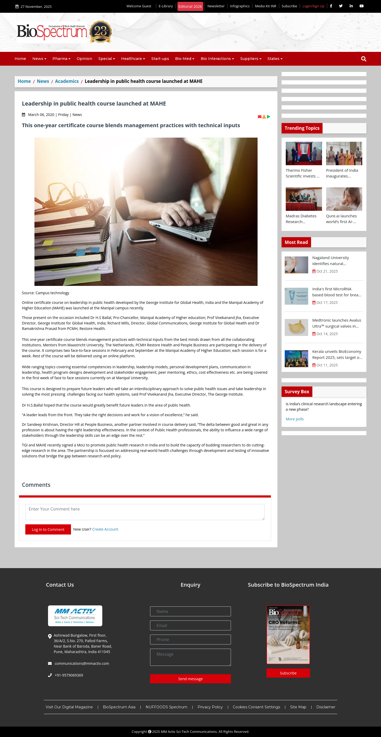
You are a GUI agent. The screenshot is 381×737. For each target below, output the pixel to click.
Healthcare (131, 58)
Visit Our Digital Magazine (69, 707)
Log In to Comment (48, 529)
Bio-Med (183, 58)
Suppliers (249, 58)
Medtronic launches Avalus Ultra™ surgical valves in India (336, 323)
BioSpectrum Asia (119, 707)
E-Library (166, 6)
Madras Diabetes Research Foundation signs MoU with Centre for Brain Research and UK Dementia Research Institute (302, 219)
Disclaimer (325, 707)
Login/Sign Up (313, 6)
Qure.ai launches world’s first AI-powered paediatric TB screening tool (344, 219)
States (273, 58)
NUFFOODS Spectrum (166, 707)
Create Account (105, 529)
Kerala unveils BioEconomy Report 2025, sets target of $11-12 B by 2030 (336, 354)
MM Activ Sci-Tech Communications (189, 731)
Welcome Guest (140, 6)
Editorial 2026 (190, 6)
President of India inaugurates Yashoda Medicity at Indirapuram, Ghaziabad (342, 173)
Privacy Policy (210, 707)
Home (20, 58)
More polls (295, 418)
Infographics (239, 6)
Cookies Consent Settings (256, 707)
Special (105, 58)
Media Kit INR (265, 6)
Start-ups (160, 58)
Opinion (84, 58)
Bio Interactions (216, 58)
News (37, 58)
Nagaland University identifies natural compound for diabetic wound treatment (333, 260)
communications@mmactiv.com (81, 663)
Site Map (298, 707)
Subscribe (289, 6)
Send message (190, 678)
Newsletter (216, 6)
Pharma (59, 58)
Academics (67, 81)
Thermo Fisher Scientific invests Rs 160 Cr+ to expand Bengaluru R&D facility (303, 173)
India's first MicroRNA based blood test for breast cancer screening (337, 292)
